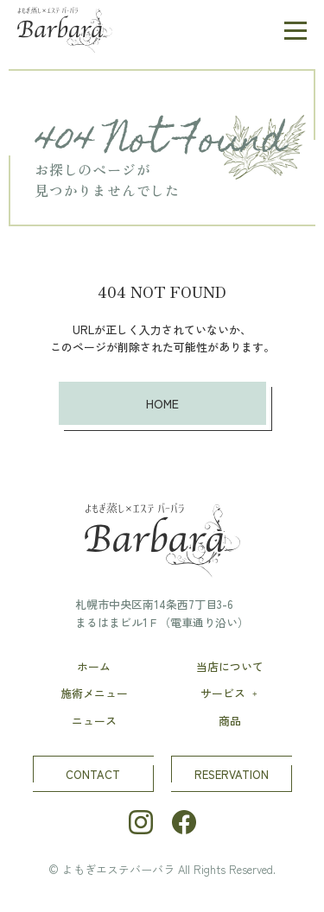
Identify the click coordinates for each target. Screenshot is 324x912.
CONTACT (93, 774)
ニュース (94, 720)
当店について (230, 666)
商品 (230, 720)
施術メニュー (94, 693)
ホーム (94, 666)
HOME (162, 403)
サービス (230, 693)
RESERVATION (231, 774)
